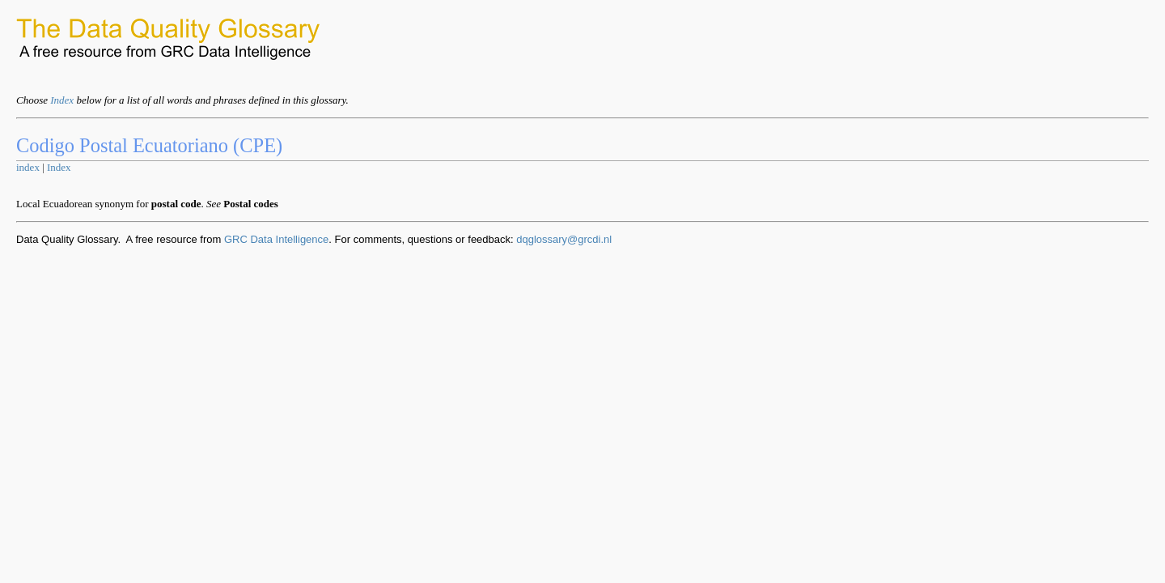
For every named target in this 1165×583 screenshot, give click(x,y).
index (28, 167)
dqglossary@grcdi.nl (564, 239)
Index (62, 100)
